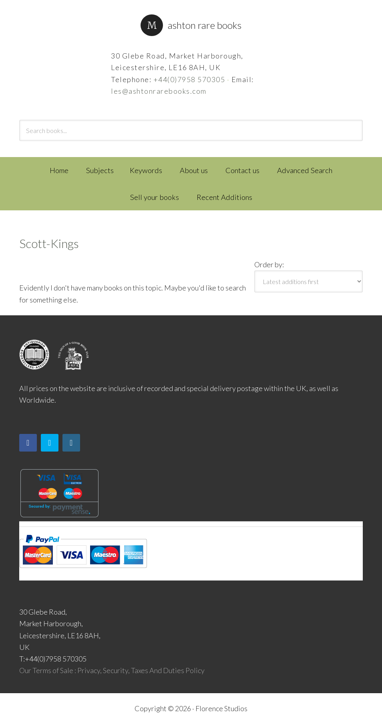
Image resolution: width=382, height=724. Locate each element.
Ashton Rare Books (204, 25)
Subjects (100, 170)
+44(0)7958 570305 (189, 79)
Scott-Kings (49, 243)
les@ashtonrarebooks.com (159, 91)
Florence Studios (221, 708)
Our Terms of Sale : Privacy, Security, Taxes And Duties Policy (112, 670)
